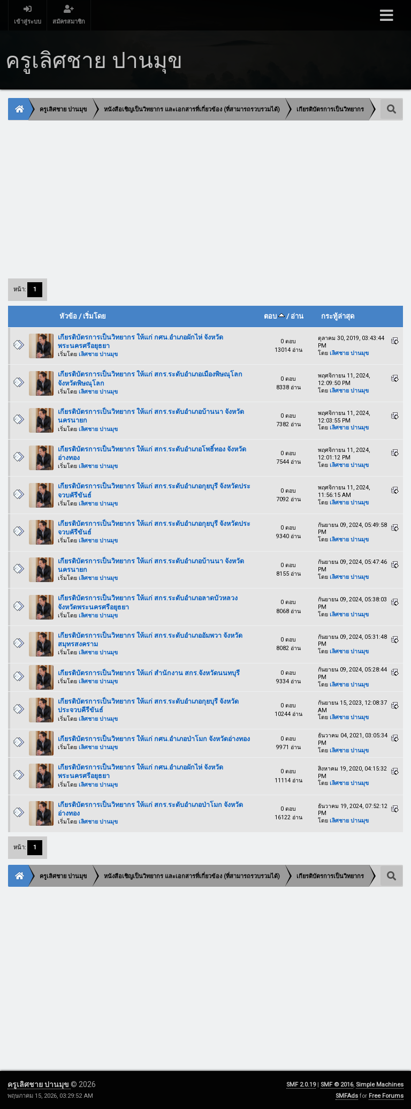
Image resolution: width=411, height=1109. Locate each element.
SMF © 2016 (337, 1084)
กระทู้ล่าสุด (337, 316)
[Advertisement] (205, 199)
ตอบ (274, 316)
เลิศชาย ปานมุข (98, 354)
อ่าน (297, 316)
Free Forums (386, 1095)
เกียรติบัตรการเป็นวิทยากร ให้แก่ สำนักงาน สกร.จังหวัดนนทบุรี (149, 673)
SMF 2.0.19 (301, 1084)
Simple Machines (380, 1084)
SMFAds (347, 1095)
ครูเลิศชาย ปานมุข (39, 1084)
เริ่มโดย (94, 316)
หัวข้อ (68, 316)
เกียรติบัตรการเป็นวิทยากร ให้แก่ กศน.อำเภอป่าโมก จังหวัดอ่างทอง (154, 739)
